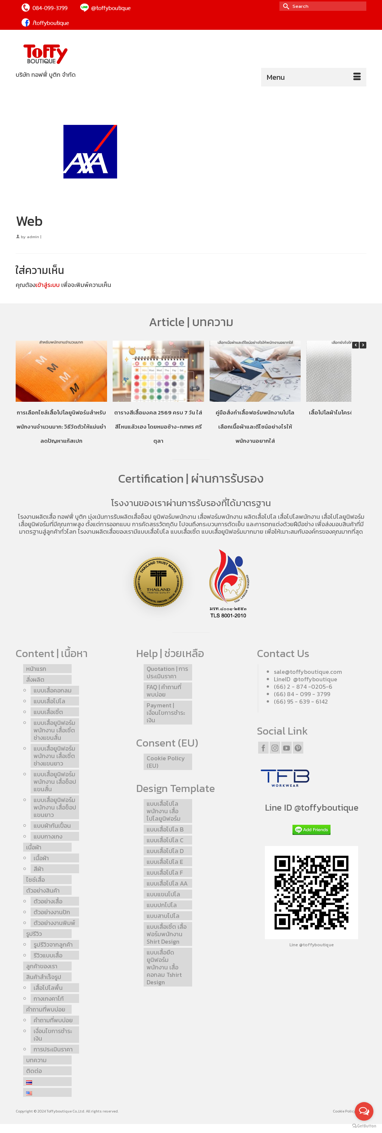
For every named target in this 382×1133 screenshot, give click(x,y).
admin (33, 237)
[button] (363, 345)
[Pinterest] (298, 748)
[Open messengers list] (364, 1111)
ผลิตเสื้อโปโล (260, 516)
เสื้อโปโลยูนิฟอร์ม (343, 516)
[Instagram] (275, 748)
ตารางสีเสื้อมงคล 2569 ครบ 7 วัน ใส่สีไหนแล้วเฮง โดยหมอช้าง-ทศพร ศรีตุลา (158, 426)
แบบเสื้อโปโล (153, 531)
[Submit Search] (285, 6)
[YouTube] (286, 748)
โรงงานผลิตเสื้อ (37, 516)
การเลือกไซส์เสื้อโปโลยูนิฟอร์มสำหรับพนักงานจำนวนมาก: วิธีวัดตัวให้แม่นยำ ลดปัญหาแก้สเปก (61, 426)
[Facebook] (263, 748)
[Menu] (313, 77)
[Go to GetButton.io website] (364, 1125)
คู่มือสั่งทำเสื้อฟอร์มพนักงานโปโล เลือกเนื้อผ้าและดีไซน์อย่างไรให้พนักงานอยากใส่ (255, 426)
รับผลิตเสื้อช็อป (132, 516)
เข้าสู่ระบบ (47, 284)
